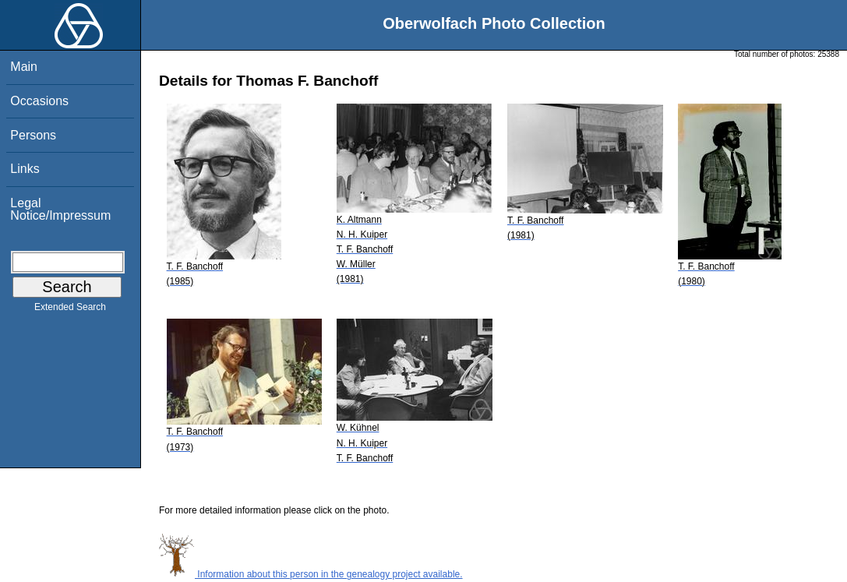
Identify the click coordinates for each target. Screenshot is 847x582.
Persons (33, 135)
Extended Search (70, 310)
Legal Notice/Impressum (60, 209)
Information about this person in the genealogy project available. (311, 574)
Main (23, 66)
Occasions (39, 101)
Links (24, 168)
